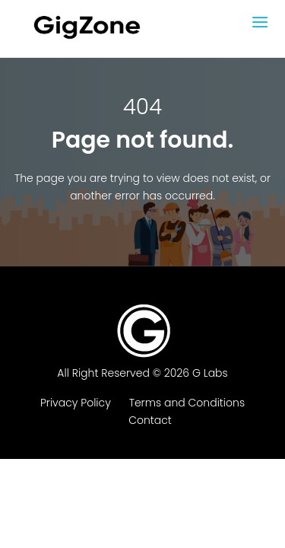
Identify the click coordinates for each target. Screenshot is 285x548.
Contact (150, 420)
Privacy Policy (75, 402)
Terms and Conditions (187, 402)
